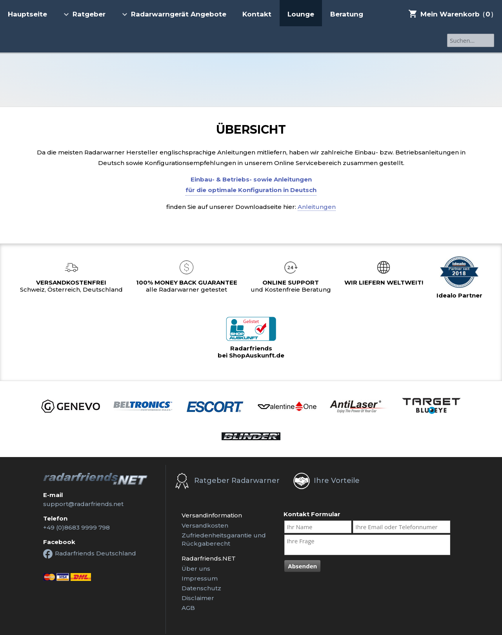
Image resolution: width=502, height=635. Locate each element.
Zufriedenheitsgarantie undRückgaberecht (224, 539)
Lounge (300, 14)
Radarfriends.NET (251, 80)
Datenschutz (201, 588)
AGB (188, 607)
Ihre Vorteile (337, 480)
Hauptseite (27, 14)
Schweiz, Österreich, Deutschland (71, 286)
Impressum (200, 578)
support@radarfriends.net (83, 504)
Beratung (346, 14)
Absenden (302, 566)
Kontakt (256, 14)
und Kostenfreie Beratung (291, 286)
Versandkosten (205, 525)
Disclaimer (198, 598)
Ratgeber (84, 14)
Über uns (196, 568)
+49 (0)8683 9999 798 (76, 527)
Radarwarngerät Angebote (174, 14)
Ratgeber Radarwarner (237, 480)
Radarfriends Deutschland (89, 554)
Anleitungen (317, 206)
